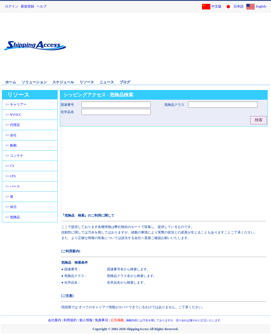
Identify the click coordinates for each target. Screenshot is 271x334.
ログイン (11, 6)
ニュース (106, 82)
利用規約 (70, 320)
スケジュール (63, 82)
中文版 (216, 6)
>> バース (12, 186)
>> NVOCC (13, 115)
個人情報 (86, 320)
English (261, 6)
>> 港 (9, 197)
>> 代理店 (12, 125)
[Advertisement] (218, 49)
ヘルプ (42, 6)
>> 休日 (11, 207)
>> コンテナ (14, 156)
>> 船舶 (11, 145)
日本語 (239, 6)
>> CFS (10, 176)
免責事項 (101, 320)
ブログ (124, 82)
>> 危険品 (12, 217)
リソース (87, 82)
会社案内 (54, 320)
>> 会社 (11, 135)
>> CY (9, 166)
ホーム (10, 82)
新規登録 (27, 6)
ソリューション (34, 82)
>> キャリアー (16, 104)
